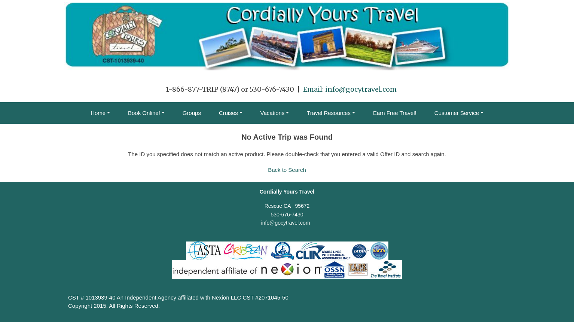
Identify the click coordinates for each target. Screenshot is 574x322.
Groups (192, 113)
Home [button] (98, 113)
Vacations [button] (272, 113)
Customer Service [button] (456, 113)
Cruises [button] (228, 113)
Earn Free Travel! (394, 113)
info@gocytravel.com (361, 89)
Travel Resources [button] (329, 113)
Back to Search (287, 170)
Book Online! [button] (144, 113)
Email (312, 89)
